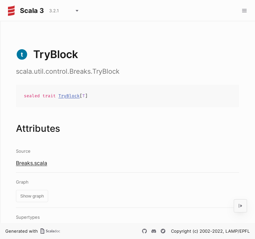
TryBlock (69, 96)
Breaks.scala (31, 163)
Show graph (32, 196)
